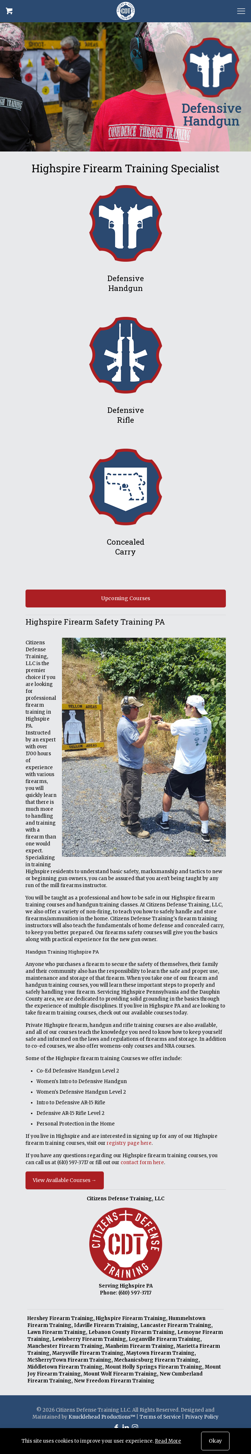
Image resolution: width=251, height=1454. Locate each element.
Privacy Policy (202, 1417)
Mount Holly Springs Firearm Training (153, 1367)
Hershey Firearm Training (60, 1318)
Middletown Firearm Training (64, 1367)
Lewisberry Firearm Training (89, 1339)
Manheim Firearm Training (139, 1346)
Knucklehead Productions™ (101, 1417)
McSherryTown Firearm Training (69, 1360)
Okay (215, 1441)
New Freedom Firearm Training (114, 1381)
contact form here (142, 1162)
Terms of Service (160, 1417)
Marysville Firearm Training (87, 1353)
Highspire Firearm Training (131, 1318)
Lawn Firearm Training (56, 1332)
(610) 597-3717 (72, 1162)
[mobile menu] (241, 11)
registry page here (129, 1143)
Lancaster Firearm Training (175, 1325)
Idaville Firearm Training (106, 1325)
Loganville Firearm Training (164, 1339)
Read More (168, 1441)
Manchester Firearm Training (65, 1346)
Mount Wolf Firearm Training (120, 1374)
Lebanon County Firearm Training (132, 1332)
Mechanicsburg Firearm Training (156, 1360)
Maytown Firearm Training (160, 1353)
